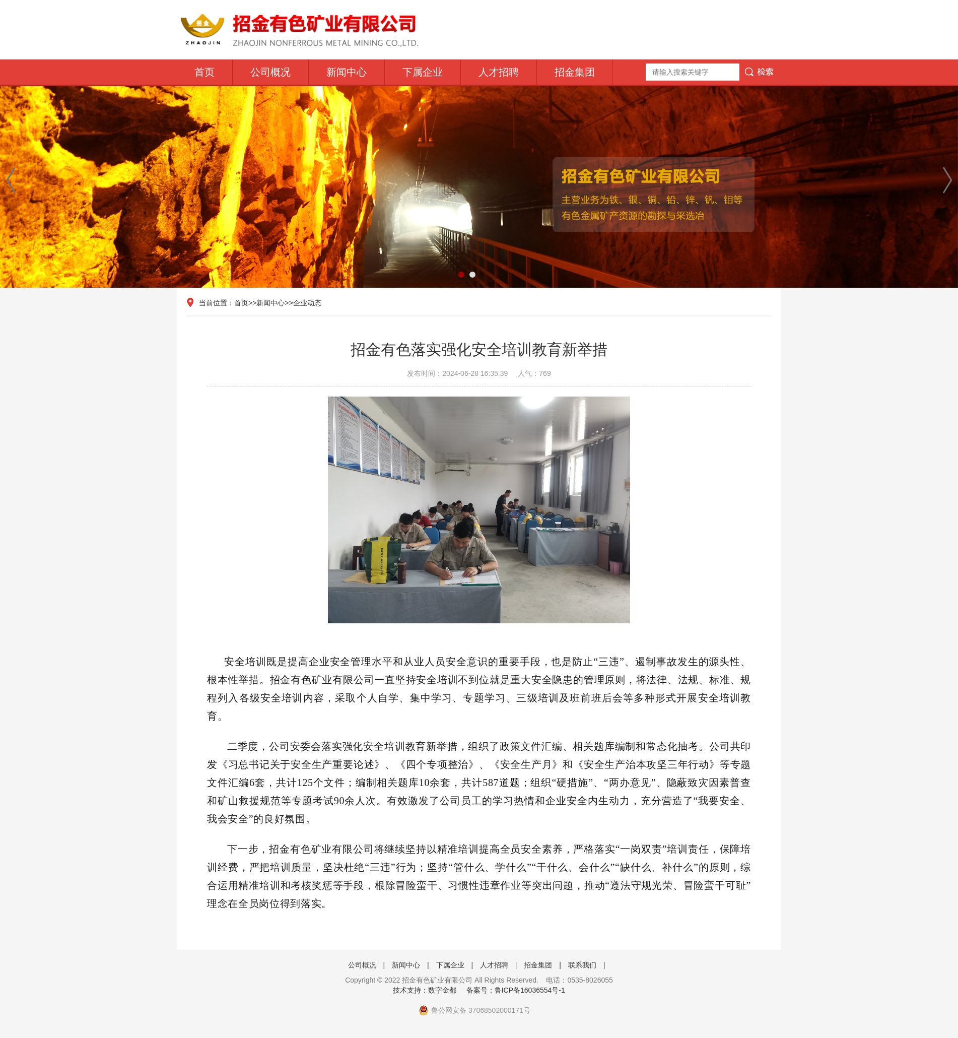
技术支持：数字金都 (424, 990)
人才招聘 (498, 72)
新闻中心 (346, 72)
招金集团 (575, 72)
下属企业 (422, 72)
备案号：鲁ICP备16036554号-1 (515, 990)
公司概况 (270, 72)
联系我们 (582, 965)
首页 (204, 72)
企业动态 (307, 303)
